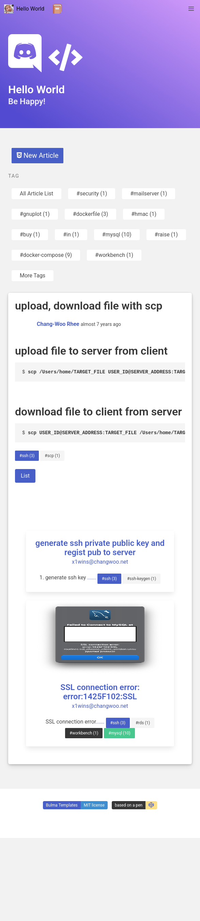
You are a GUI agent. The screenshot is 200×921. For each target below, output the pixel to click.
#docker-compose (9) (46, 255)
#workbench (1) (114, 255)
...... (91, 577)
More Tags (32, 275)
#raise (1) (166, 234)
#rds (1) (143, 722)
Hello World (24, 9)
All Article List (36, 193)
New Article (37, 155)
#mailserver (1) (148, 193)
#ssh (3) (26, 455)
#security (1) (91, 193)
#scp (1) (52, 455)
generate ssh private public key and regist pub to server (100, 547)
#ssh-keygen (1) (141, 578)
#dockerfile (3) (90, 214)
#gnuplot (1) (35, 214)
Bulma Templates (62, 805)
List (25, 475)
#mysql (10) (117, 234)
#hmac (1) (143, 214)
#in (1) (71, 234)
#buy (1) (30, 234)
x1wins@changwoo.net (100, 562)
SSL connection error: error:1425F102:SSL (99, 692)
